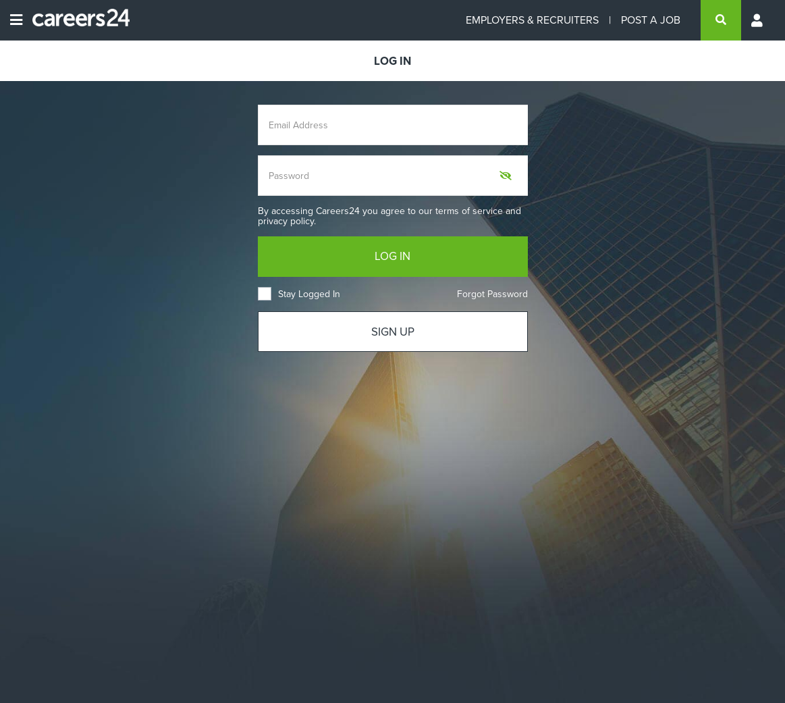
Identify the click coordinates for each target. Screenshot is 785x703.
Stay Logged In (299, 294)
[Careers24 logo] (76, 20)
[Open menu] (16, 20)
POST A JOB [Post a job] (650, 20)
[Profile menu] (758, 20)
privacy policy (286, 221)
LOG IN (392, 256)
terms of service (469, 211)
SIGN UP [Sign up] (392, 331)
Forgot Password (492, 294)
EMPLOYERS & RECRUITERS (532, 20)
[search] (721, 20)
